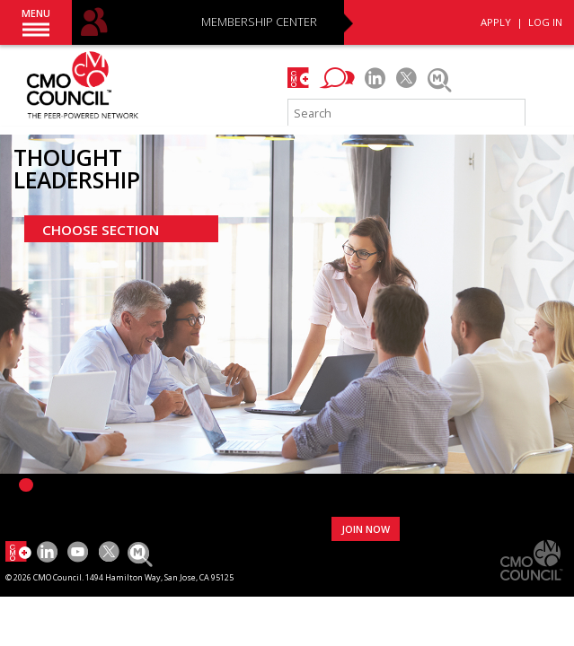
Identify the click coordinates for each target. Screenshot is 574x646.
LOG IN (545, 22)
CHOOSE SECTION (100, 230)
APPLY (496, 22)
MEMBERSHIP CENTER (259, 23)
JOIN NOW (365, 529)
